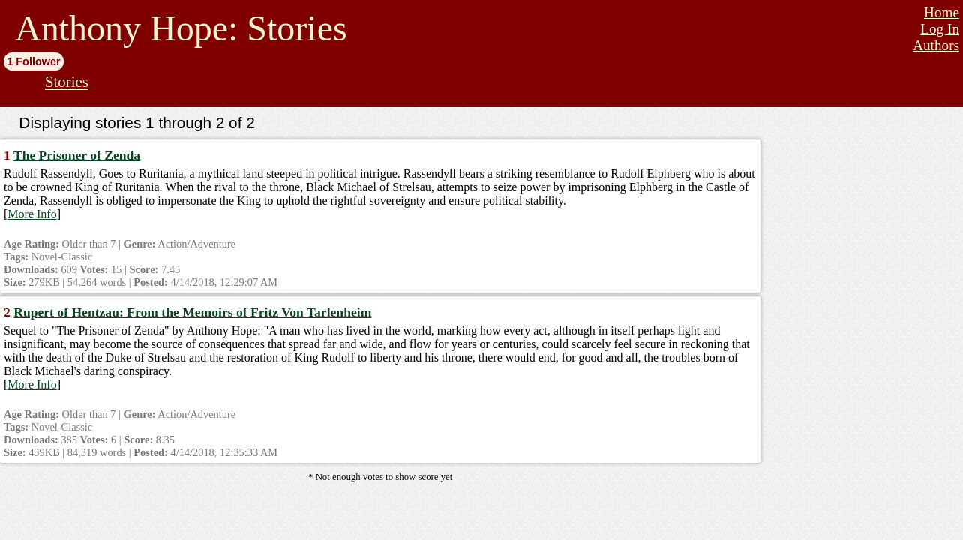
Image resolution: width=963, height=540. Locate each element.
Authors (936, 45)
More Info (32, 214)
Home (941, 12)
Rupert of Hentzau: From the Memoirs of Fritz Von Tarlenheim (192, 312)
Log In (939, 29)
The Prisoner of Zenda (77, 155)
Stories (66, 81)
